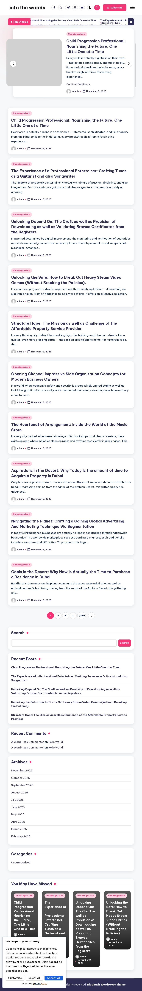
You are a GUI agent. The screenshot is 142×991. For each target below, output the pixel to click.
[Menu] (132, 7)
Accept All (53, 978)
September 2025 (22, 785)
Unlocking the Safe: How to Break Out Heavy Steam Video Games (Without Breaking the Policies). (69, 704)
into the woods (27, 8)
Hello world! (56, 742)
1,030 (81, 615)
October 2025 (20, 778)
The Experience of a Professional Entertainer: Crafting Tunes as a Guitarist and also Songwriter (69, 678)
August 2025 (19, 792)
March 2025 (19, 829)
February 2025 (21, 836)
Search (18, 632)
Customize (15, 978)
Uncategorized (76, 34)
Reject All (34, 978)
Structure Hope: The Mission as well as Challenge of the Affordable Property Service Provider (69, 717)
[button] (114, 7)
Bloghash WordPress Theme (106, 984)
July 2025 (17, 799)
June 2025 (18, 807)
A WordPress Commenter (27, 742)
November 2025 (21, 770)
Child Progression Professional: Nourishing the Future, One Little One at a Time (64, 20)
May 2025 (17, 814)
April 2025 (18, 822)
